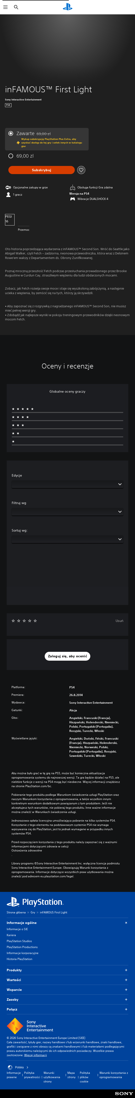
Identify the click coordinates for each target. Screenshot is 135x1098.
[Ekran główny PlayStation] (68, 7)
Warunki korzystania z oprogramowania (113, 1075)
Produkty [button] (67, 970)
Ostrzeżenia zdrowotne (26, 850)
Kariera (11, 935)
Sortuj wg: (20, 530)
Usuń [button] (119, 621)
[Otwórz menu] (5, 7)
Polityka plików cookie (85, 1077)
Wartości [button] (67, 980)
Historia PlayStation (19, 959)
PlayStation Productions (22, 947)
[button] (67, 656)
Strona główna (16, 912)
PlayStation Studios (19, 941)
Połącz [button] (67, 1009)
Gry (33, 912)
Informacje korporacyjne (22, 953)
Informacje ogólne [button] (67, 922)
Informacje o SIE (17, 929)
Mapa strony (71, 1075)
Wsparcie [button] (67, 990)
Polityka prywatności (32, 1075)
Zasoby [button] (67, 999)
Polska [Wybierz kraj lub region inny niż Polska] (18, 1067)
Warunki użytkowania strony (51, 1077)
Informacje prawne (14, 1075)
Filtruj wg (19, 503)
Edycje (17, 475)
